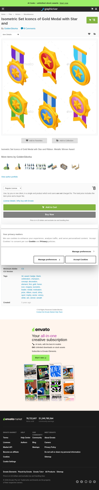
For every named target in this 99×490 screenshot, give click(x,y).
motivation (37, 290)
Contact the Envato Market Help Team (49, 312)
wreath (39, 298)
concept (24, 281)
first (30, 284)
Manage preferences (81, 251)
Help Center (25, 438)
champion (35, 279)
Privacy (44, 241)
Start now (64, 3)
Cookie (32, 241)
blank (38, 276)
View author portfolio (9, 177)
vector (34, 295)
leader (23, 290)
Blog (34, 442)
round (34, 292)
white (23, 298)
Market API (7, 447)
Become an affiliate (11, 452)
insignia (29, 287)
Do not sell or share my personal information (62, 452)
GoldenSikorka (11, 28)
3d (22, 276)
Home (3, 14)
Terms (5, 438)
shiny (40, 292)
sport (23, 295)
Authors (24, 442)
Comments (28, 28)
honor (39, 284)
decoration (33, 281)
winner (32, 298)
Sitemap (47, 457)
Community (37, 438)
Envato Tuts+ (38, 472)
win (28, 298)
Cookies (6, 457)
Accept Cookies (80, 259)
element (24, 284)
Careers (47, 442)
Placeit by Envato (25, 472)
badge (32, 276)
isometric (36, 287)
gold (34, 284)
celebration (25, 279)
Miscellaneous (29, 14)
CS (22, 269)
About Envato (49, 438)
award (26, 276)
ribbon (28, 292)
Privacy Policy (50, 447)
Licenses (6, 442)
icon (23, 287)
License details (9, 201)
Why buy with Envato (25, 201)
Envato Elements (10, 472)
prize (23, 292)
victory (40, 295)
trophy (28, 295)
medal (29, 290)
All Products (50, 472)
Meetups (35, 447)
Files (10, 14)
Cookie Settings (9, 462)
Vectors (17, 14)
